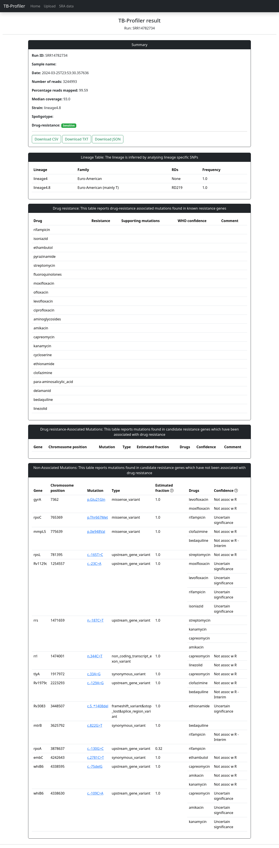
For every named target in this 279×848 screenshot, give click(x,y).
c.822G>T (94, 725)
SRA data (66, 6)
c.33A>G (93, 674)
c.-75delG (94, 766)
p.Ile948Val (96, 531)
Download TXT (76, 139)
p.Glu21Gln (96, 499)
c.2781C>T (95, 757)
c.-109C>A (95, 793)
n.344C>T (94, 656)
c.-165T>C (95, 554)
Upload (50, 6)
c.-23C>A (94, 563)
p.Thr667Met (97, 517)
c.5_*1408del (97, 706)
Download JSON (108, 139)
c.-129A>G (95, 682)
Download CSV (46, 139)
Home (35, 6)
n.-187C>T (95, 620)
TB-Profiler (14, 6)
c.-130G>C (95, 748)
